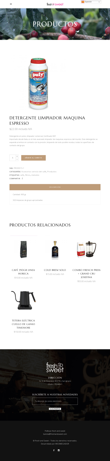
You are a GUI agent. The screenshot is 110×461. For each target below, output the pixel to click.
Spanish (86, 1)
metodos (35, 175)
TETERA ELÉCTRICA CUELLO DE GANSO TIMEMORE (23, 324)
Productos (51, 171)
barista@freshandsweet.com (55, 434)
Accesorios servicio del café (33, 171)
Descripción (55, 187)
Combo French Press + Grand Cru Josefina (87, 274)
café (22, 175)
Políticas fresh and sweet (55, 431)
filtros (27, 175)
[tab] (55, 187)
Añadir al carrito (33, 158)
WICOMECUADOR (62, 444)
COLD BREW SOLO (55, 270)
